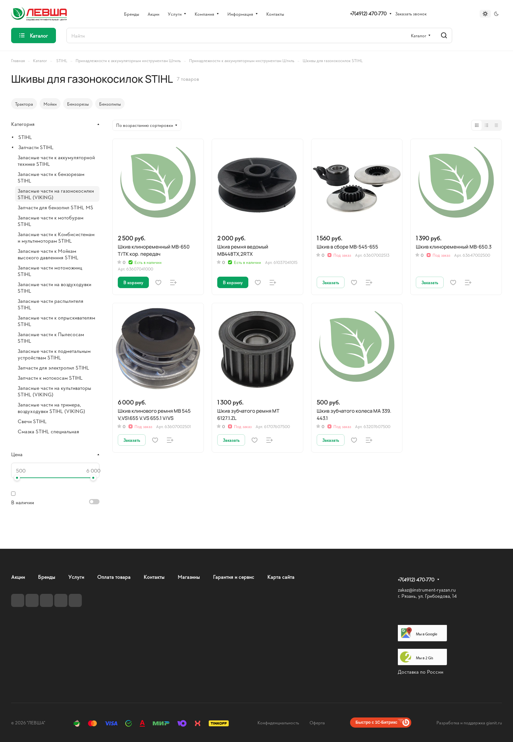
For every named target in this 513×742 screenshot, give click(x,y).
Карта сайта (280, 576)
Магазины (189, 576)
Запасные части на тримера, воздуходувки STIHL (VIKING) (51, 408)
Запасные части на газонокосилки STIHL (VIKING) (56, 194)
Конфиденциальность (278, 722)
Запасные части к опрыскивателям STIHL (56, 321)
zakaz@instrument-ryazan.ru (427, 589)
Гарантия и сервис (233, 576)
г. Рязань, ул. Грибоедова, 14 (427, 596)
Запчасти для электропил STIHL (53, 367)
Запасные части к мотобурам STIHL (50, 221)
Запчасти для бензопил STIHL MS (55, 207)
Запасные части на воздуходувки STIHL (54, 287)
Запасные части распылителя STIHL (50, 304)
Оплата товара (114, 576)
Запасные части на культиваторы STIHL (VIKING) (54, 391)
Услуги (76, 576)
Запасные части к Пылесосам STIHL (51, 337)
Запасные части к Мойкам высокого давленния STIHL (48, 254)
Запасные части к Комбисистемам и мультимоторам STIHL (56, 237)
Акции (18, 576)
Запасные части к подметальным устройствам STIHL (54, 354)
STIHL (25, 137)
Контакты (154, 576)
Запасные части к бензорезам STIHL (51, 177)
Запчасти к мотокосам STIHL (50, 377)
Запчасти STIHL (36, 147)
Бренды (46, 576)
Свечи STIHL (32, 421)
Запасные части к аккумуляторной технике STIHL (56, 160)
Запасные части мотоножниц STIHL (50, 271)
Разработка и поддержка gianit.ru (469, 722)
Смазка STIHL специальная (48, 431)
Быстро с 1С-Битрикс (377, 722)
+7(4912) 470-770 (368, 14)
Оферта (317, 722)
